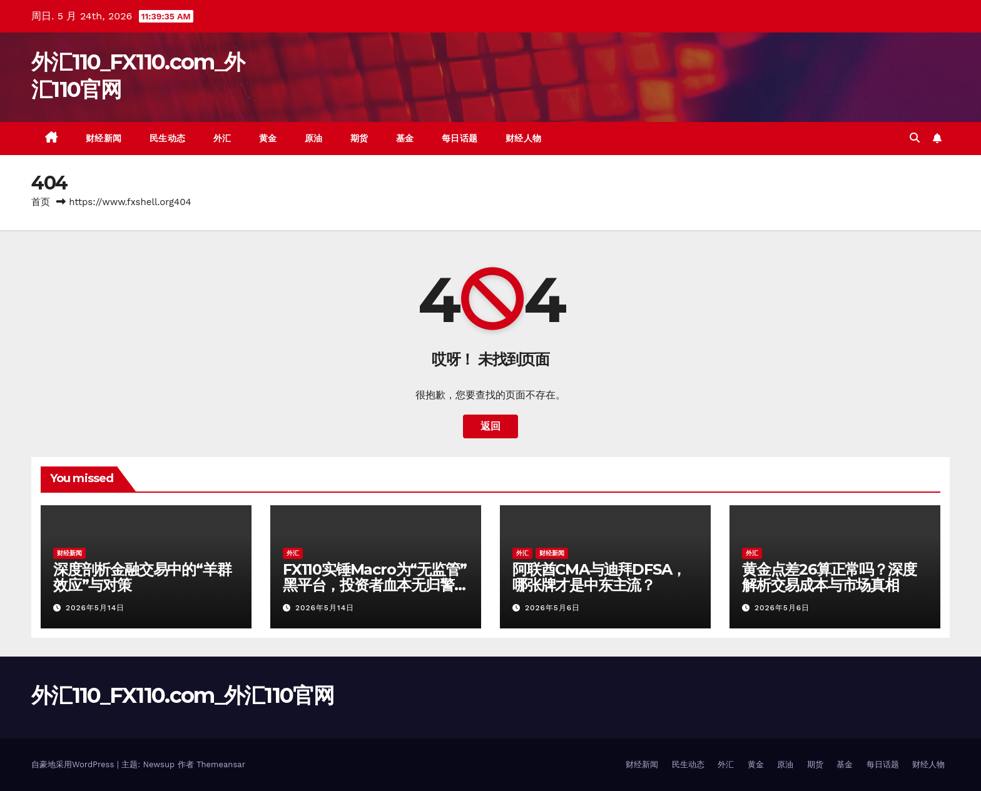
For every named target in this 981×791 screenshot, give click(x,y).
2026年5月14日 (95, 607)
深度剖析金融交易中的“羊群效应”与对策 (142, 577)
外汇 (222, 138)
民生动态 (168, 138)
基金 (405, 138)
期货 (359, 138)
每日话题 (460, 138)
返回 (490, 426)
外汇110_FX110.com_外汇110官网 (182, 695)
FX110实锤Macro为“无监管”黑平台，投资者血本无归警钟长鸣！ (375, 585)
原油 (314, 138)
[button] (915, 138)
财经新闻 (104, 138)
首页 (40, 202)
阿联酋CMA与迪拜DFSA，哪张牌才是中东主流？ (599, 577)
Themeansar (220, 764)
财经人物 (524, 138)
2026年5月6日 (552, 607)
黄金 (268, 138)
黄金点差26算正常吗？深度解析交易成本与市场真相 (829, 577)
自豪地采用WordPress (74, 764)
